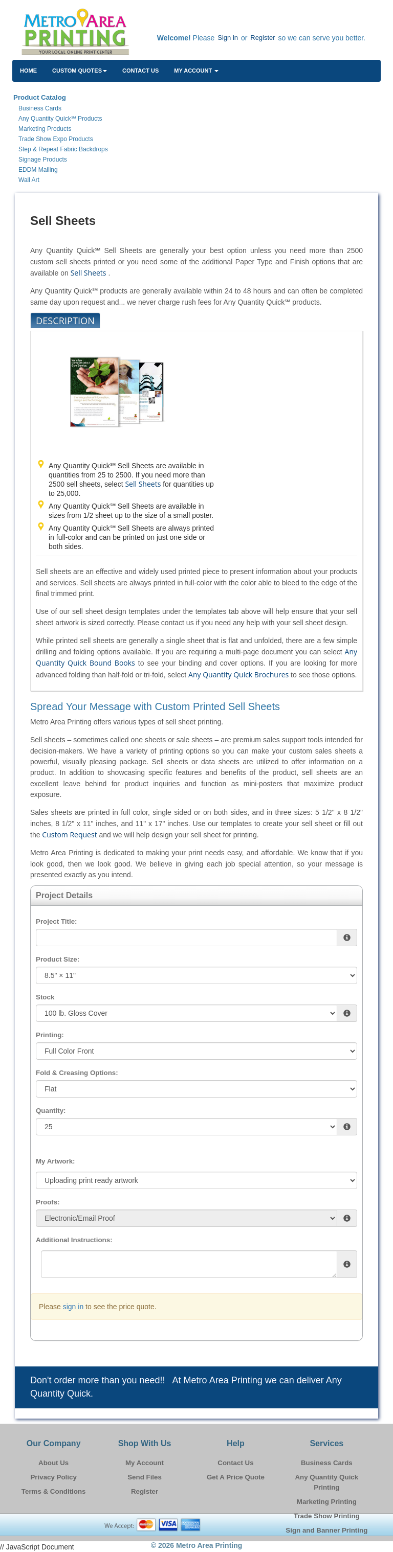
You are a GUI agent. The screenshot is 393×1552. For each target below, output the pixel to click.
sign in (73, 1307)
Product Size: (57, 959)
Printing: (50, 1035)
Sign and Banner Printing (326, 1530)
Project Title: (56, 921)
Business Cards (327, 1463)
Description (65, 320)
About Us (53, 1463)
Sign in (227, 37)
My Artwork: (55, 1161)
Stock (45, 997)
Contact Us (140, 70)
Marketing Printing (327, 1501)
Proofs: (48, 1202)
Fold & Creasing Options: (77, 1073)
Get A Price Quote (236, 1477)
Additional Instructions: (74, 1240)
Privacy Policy (53, 1477)
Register (262, 37)
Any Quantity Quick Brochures (238, 674)
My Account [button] (196, 70)
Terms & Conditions (53, 1491)
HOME (28, 70)
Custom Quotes (79, 70)
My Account (144, 1463)
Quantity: (51, 1110)
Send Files (144, 1477)
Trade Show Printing (327, 1516)
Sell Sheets (88, 273)
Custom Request (69, 834)
